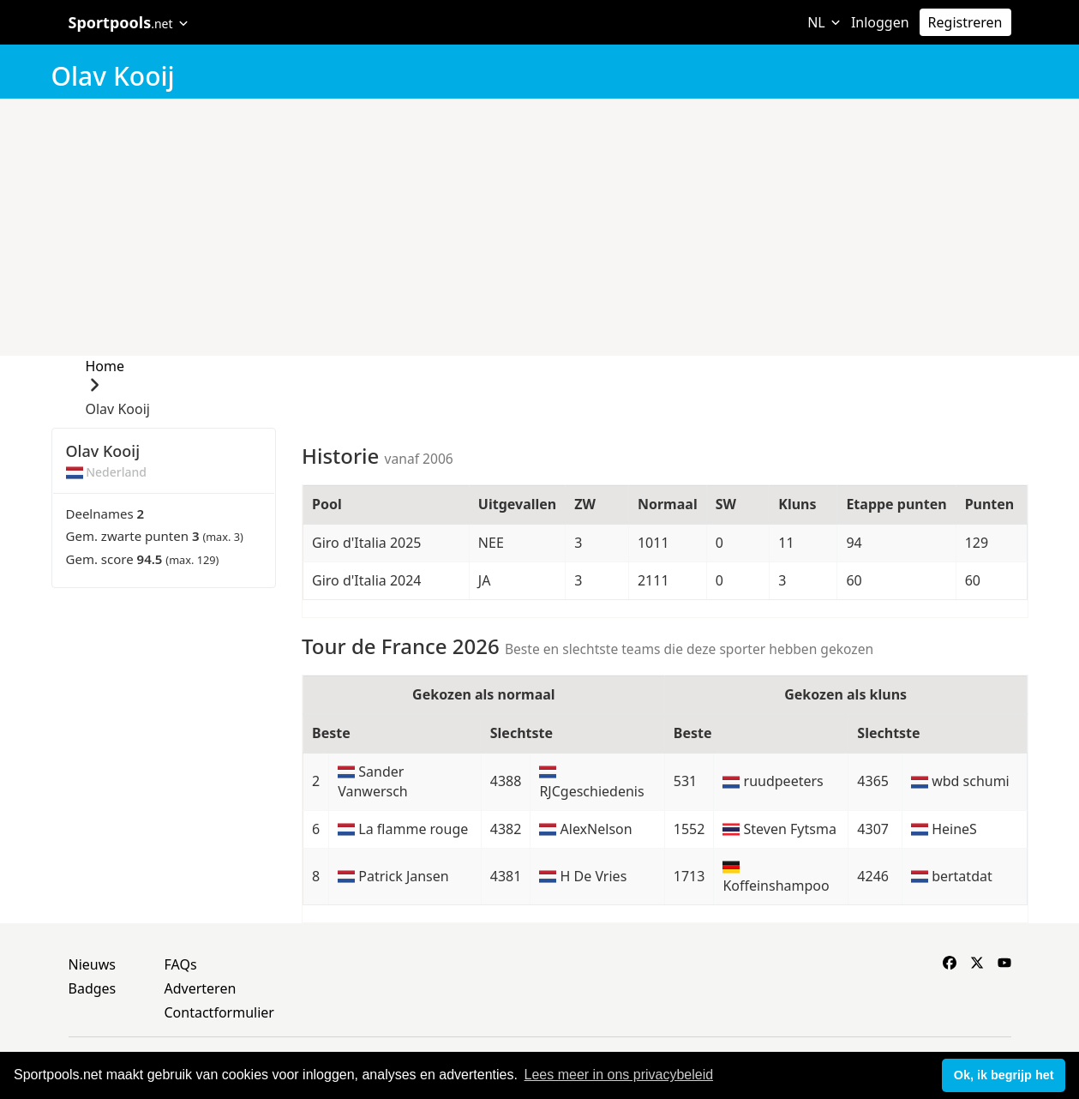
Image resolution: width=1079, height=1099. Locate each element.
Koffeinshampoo (775, 885)
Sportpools (129, 22)
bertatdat (962, 876)
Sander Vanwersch (373, 781)
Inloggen (880, 22)
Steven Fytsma (790, 829)
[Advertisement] (539, 227)
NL (824, 22)
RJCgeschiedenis (591, 791)
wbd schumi (971, 781)
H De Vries (593, 876)
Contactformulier (219, 1012)
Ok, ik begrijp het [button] (1004, 1075)
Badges (93, 988)
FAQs (181, 964)
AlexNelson (596, 829)
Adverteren (201, 988)
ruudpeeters (784, 781)
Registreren (965, 22)
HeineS (954, 829)
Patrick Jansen (403, 876)
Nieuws (92, 964)
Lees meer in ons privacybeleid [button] (619, 1074)
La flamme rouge (413, 829)
